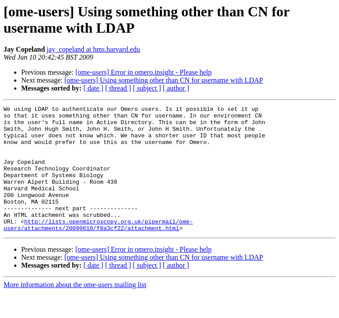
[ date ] (93, 88)
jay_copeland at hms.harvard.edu (93, 49)
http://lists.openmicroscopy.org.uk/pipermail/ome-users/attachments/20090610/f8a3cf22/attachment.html (98, 249)
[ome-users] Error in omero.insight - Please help (143, 72)
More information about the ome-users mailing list (75, 310)
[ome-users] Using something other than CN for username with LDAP (163, 80)
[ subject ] (147, 88)
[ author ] (176, 88)
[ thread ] (118, 88)
